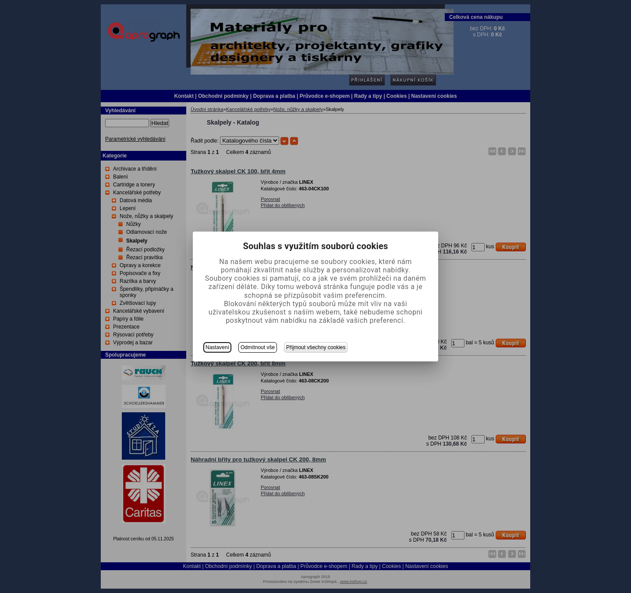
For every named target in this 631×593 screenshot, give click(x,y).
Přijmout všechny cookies (315, 347)
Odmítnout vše (258, 347)
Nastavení (217, 347)
